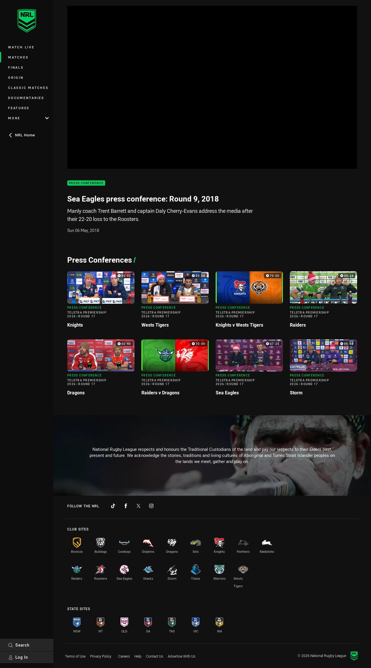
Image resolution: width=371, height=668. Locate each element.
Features (19, 108)
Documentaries (26, 98)
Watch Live (21, 47)
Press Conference (86, 183)
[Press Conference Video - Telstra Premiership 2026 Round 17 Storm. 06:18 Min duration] (323, 369)
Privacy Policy (100, 656)
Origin (16, 77)
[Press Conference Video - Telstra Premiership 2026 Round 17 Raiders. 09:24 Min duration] (323, 301)
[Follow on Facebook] (125, 506)
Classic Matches (28, 87)
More (28, 118)
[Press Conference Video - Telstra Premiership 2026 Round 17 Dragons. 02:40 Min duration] (100, 369)
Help (137, 656)
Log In (18, 657)
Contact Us (154, 656)
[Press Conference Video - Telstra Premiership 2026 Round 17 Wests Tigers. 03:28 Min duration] (175, 301)
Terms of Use (75, 656)
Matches (18, 57)
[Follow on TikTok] (113, 506)
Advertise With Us (181, 656)
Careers (124, 656)
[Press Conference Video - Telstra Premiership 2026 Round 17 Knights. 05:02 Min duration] (100, 301)
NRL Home (21, 135)
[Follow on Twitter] (138, 506)
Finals (16, 67)
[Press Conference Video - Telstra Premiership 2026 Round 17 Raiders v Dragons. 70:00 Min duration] (175, 369)
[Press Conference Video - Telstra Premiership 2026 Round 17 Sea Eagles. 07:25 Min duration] (249, 369)
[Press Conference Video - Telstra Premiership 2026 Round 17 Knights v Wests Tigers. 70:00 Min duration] (249, 301)
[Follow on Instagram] (151, 506)
